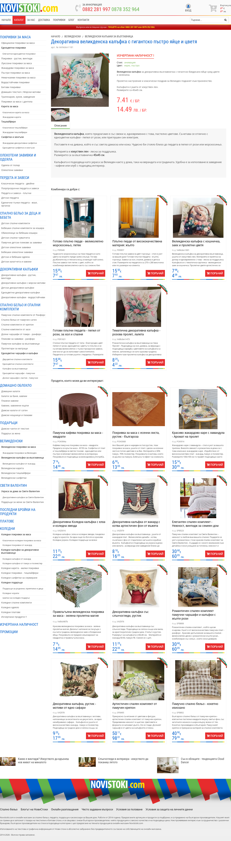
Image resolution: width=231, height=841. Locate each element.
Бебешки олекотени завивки (17, 252)
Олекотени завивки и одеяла (18, 157)
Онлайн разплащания (64, 809)
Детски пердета (10, 197)
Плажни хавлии (9, 400)
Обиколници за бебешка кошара (19, 232)
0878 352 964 (125, 9)
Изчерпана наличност (19, 624)
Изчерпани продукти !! (14, 616)
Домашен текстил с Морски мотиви (21, 91)
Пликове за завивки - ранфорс (18, 338)
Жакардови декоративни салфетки (20, 143)
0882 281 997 (96, 9)
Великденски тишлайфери (15, 473)
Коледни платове (10, 612)
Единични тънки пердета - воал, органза (19, 204)
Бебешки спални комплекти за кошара (22, 228)
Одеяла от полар (10, 165)
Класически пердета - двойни (17, 183)
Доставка (44, 19)
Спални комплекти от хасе (15, 329)
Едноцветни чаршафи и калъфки (19, 353)
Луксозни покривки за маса (16, 63)
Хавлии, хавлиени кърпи (15, 405)
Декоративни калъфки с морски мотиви (23, 282)
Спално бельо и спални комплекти (20, 307)
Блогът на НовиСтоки (34, 809)
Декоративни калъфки (19, 269)
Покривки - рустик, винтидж (16, 58)
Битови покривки (11, 87)
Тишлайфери (8, 121)
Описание (60, 125)
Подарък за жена (10, 433)
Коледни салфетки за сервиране (19, 577)
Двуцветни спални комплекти (17, 359)
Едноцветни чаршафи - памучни (19, 373)
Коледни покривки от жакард (17, 545)
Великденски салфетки (13, 477)
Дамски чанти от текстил (15, 428)
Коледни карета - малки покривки (20, 568)
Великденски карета (12, 468)
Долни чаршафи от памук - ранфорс (21, 334)
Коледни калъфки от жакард (17, 558)
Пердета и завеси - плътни (16, 193)
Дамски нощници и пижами (16, 415)
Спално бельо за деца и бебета (20, 215)
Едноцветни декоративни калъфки (20, 292)
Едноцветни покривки (13, 47)
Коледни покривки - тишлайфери (19, 572)
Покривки (59, 19)
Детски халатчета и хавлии (16, 261)
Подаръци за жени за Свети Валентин (22, 502)
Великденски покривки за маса (18, 446)
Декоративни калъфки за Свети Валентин (23, 497)
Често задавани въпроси (97, 809)
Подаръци (8, 423)
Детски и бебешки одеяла (15, 256)
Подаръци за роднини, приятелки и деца (23, 588)
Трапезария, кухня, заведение (18, 96)
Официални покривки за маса (18, 42)
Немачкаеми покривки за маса (18, 77)
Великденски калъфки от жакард (19, 463)
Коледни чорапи (11, 593)
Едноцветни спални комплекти (18, 363)
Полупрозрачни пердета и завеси (20, 188)
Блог (71, 19)
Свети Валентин (13, 485)
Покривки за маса (15, 37)
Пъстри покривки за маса (15, 72)
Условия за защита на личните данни (169, 809)
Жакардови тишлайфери (15, 132)
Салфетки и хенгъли (12, 137)
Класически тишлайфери (15, 127)
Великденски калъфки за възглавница (22, 457)
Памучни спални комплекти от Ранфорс (23, 314)
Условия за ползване (129, 809)
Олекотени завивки (12, 170)
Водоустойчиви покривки (15, 82)
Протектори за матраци (14, 348)
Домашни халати (10, 391)
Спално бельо (8, 809)
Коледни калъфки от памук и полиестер (22, 563)
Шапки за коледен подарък (16, 597)
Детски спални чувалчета (15, 237)
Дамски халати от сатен (14, 410)
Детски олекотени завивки (16, 247)
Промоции (9, 632)
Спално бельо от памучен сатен (19, 319)
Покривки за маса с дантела (16, 101)
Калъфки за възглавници (15, 368)
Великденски (11, 441)
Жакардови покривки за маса (17, 67)
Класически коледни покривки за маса (22, 540)
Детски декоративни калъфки (17, 287)
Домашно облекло (16, 385)
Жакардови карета (12, 117)
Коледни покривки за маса (16, 534)
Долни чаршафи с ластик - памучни (20, 377)
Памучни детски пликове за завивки (21, 242)
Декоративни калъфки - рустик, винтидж (18, 276)
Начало (6, 19)
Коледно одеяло (10, 607)
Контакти (83, 19)
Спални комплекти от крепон (17, 324)
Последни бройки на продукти (17, 512)
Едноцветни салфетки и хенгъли (19, 147)
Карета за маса (9, 106)
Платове (7, 521)
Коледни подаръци (12, 582)
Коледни (7, 528)
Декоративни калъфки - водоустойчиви (23, 297)
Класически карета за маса (16, 112)
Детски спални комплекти (15, 223)
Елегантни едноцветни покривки (19, 53)
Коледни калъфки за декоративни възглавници (20, 551)
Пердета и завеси (14, 178)
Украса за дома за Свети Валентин (20, 491)
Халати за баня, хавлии (14, 396)
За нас (31, 19)
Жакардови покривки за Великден (20, 452)
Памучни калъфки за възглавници (20, 343)
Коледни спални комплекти (16, 602)
